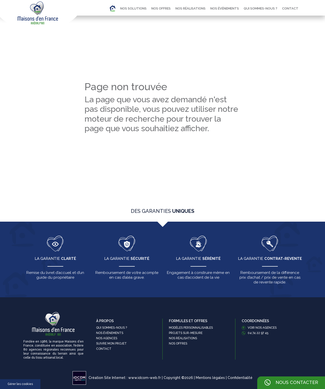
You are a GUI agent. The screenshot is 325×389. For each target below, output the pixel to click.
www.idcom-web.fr (144, 377)
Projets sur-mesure (186, 333)
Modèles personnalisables (191, 327)
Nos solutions (133, 8)
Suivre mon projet (111, 343)
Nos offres (161, 8)
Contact (290, 8)
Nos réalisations (190, 8)
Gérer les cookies (20, 384)
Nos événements (224, 8)
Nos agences (106, 338)
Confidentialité (240, 377)
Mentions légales (210, 377)
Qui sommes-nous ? (260, 8)
